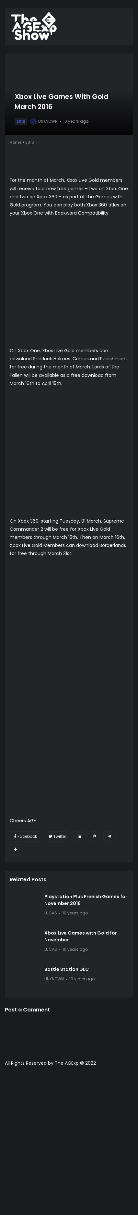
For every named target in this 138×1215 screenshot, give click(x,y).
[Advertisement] (69, 1144)
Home (15, 142)
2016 (21, 121)
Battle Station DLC (66, 969)
